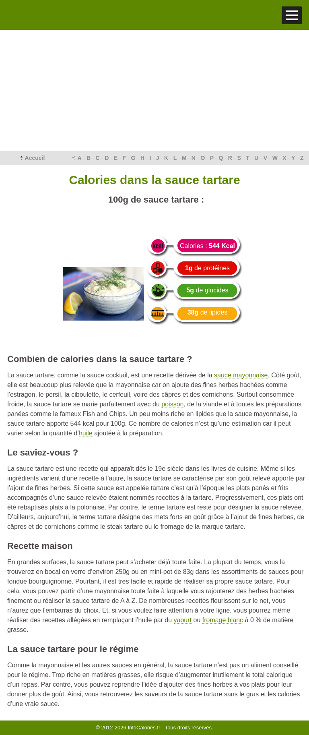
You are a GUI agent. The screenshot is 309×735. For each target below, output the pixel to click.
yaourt (183, 620)
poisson (172, 404)
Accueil (35, 158)
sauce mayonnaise (241, 375)
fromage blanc (222, 620)
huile (86, 433)
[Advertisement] (154, 90)
